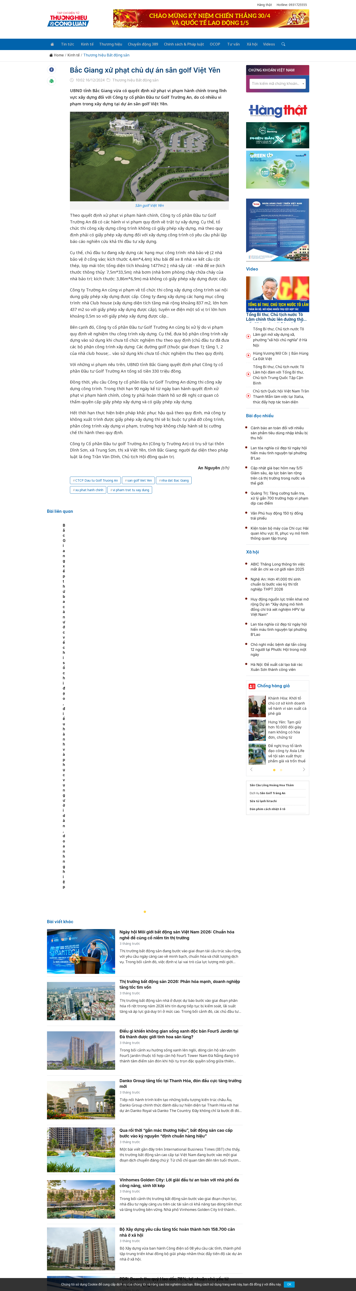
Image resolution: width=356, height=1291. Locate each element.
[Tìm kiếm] (275, 44)
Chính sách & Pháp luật (180, 43)
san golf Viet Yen (139, 490)
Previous (251, 768)
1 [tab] (274, 769)
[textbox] (278, 82)
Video (252, 268)
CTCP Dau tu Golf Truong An (96, 490)
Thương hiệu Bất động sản (106, 54)
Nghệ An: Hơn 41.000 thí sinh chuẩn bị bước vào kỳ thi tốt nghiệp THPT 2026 (276, 583)
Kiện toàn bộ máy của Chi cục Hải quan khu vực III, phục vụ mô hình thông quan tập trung (280, 532)
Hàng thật (264, 5)
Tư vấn (227, 43)
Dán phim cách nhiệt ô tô (267, 808)
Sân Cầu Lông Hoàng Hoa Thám (272, 784)
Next (304, 768)
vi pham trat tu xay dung (131, 499)
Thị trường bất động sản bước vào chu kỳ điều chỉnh (171, 1098)
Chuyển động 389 (139, 43)
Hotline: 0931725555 (292, 5)
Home (56, 54)
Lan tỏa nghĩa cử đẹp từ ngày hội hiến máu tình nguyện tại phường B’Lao (279, 452)
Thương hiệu (107, 43)
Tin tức (65, 43)
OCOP (210, 43)
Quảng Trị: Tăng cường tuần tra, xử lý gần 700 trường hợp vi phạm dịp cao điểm (279, 497)
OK (289, 1284)
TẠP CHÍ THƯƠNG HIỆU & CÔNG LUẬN (176, 1275)
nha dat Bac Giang (175, 490)
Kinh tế (84, 43)
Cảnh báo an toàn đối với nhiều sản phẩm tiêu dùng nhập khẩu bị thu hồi (279, 432)
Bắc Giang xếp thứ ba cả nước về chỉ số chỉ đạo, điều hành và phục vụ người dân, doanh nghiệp (135, 656)
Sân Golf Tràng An (272, 792)
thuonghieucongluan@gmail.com (147, 1237)
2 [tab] (281, 769)
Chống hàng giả (273, 684)
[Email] (67, 1244)
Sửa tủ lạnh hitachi (263, 800)
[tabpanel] (147, 604)
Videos (261, 43)
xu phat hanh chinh (89, 499)
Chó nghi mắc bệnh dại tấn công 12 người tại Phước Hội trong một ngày (278, 648)
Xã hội (245, 43)
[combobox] (278, 83)
